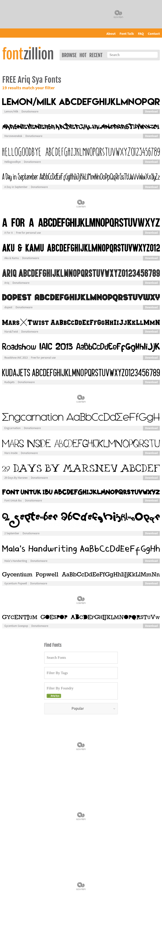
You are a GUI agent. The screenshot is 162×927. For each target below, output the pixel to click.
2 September (11, 533)
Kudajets (9, 382)
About (111, 33)
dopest (8, 307)
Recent (95, 55)
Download (151, 112)
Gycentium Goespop (16, 626)
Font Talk (127, 33)
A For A (8, 233)
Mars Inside (11, 453)
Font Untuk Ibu (13, 500)
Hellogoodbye (12, 162)
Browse (69, 55)
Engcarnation (12, 428)
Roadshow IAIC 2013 (16, 357)
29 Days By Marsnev (16, 478)
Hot (82, 55)
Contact (154, 33)
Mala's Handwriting (15, 561)
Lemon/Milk (11, 111)
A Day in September (16, 187)
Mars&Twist (11, 331)
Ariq (6, 283)
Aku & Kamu (11, 258)
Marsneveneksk (13, 136)
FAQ (141, 33)
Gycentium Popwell (15, 583)
